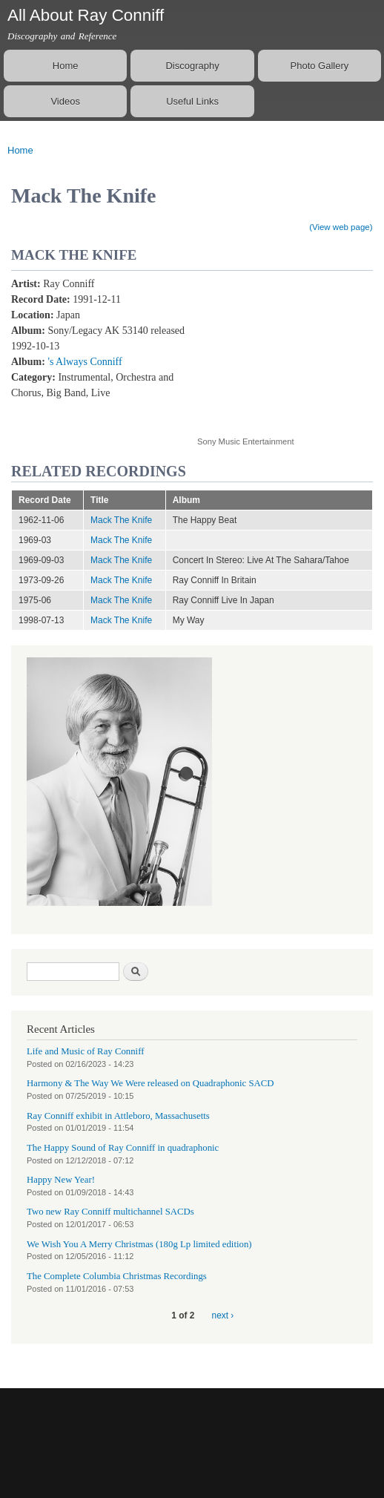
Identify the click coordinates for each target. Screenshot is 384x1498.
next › (223, 1315)
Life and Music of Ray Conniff (85, 1051)
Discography (192, 65)
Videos (65, 101)
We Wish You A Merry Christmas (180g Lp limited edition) (139, 1244)
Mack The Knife (121, 520)
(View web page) (340, 227)
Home (66, 65)
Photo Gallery (320, 65)
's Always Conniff (84, 361)
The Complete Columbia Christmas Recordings (117, 1276)
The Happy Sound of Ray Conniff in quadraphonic (123, 1148)
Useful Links (192, 101)
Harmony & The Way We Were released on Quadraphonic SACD (150, 1083)
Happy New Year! (61, 1180)
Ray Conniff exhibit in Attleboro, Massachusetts (118, 1116)
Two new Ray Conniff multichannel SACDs (110, 1211)
